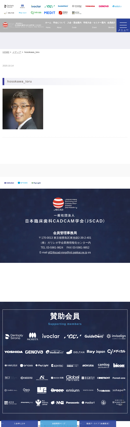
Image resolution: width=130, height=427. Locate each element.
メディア (16, 52)
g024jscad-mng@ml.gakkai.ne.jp (69, 252)
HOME (6, 52)
